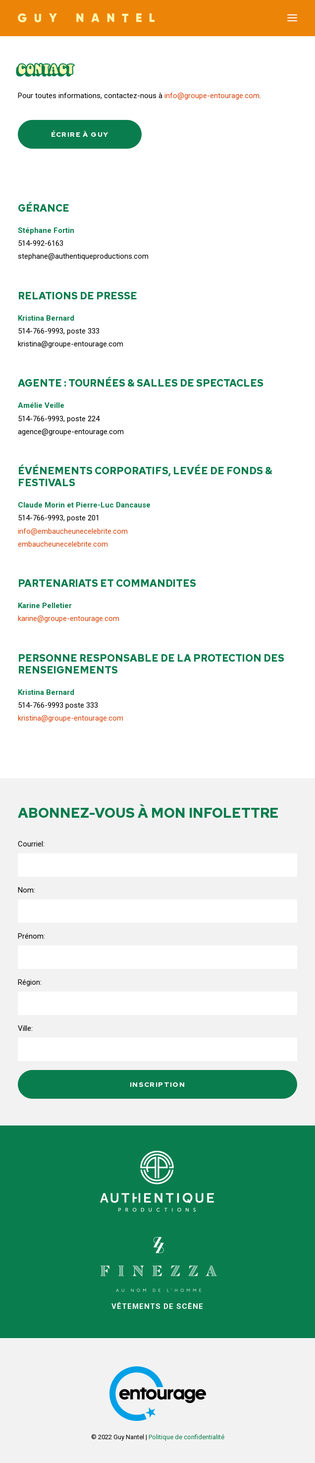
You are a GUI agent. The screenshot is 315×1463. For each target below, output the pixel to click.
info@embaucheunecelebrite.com (73, 531)
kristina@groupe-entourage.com (70, 718)
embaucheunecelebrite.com (63, 544)
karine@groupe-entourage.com (68, 618)
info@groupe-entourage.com (212, 95)
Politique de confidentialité (186, 1437)
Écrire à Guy (80, 134)
